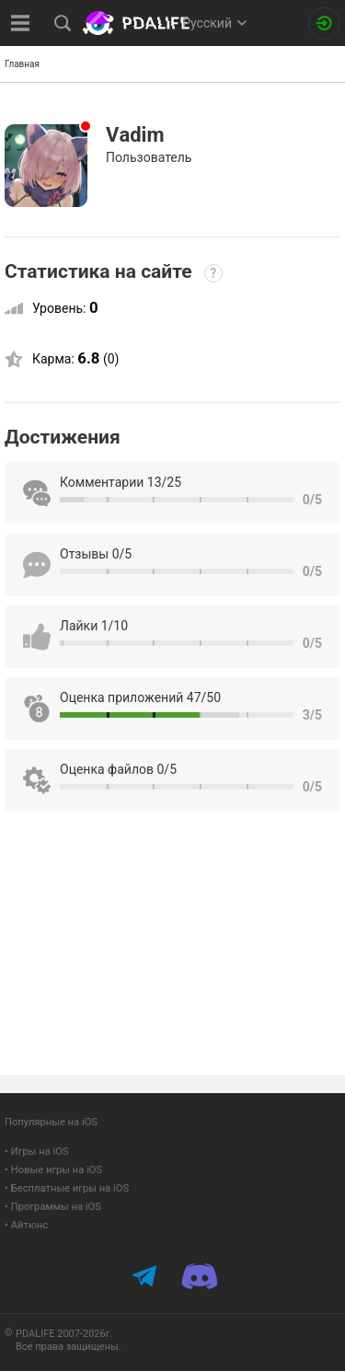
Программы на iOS (56, 1207)
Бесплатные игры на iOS (70, 1188)
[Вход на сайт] (324, 23)
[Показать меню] (20, 23)
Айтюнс (30, 1225)
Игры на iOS (40, 1152)
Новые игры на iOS (56, 1170)
